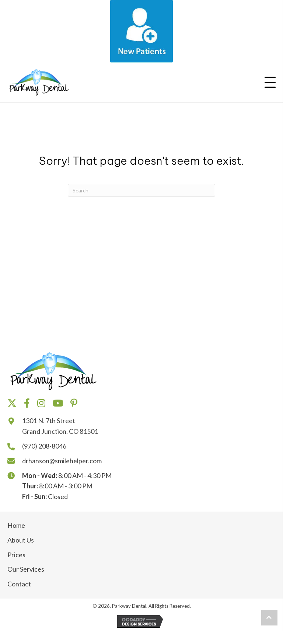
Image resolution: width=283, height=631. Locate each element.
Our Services (25, 569)
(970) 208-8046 (44, 446)
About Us (20, 540)
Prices (16, 555)
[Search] (141, 190)
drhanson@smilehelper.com (62, 461)
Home (16, 525)
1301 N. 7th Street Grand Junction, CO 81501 (60, 425)
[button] (270, 84)
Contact (19, 584)
